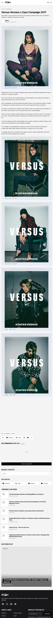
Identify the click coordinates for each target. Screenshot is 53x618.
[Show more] (31, 437)
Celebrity (3, 613)
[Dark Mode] (48, 2)
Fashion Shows (18, 613)
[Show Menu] (2, 2)
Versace (13, 433)
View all (22, 443)
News (15, 615)
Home (2, 9)
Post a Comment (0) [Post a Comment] (26, 464)
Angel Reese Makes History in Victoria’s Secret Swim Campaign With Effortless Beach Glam (29, 535)
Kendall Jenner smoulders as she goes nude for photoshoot (26, 511)
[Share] (50, 21)
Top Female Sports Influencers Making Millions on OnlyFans (26, 494)
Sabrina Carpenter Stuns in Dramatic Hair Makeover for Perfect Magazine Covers (27, 502)
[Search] (51, 2)
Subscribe (47, 613)
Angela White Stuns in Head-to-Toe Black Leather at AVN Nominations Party (29, 519)
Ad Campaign (8, 9)
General (3, 615)
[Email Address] (35, 613)
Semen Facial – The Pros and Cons (19, 527)
